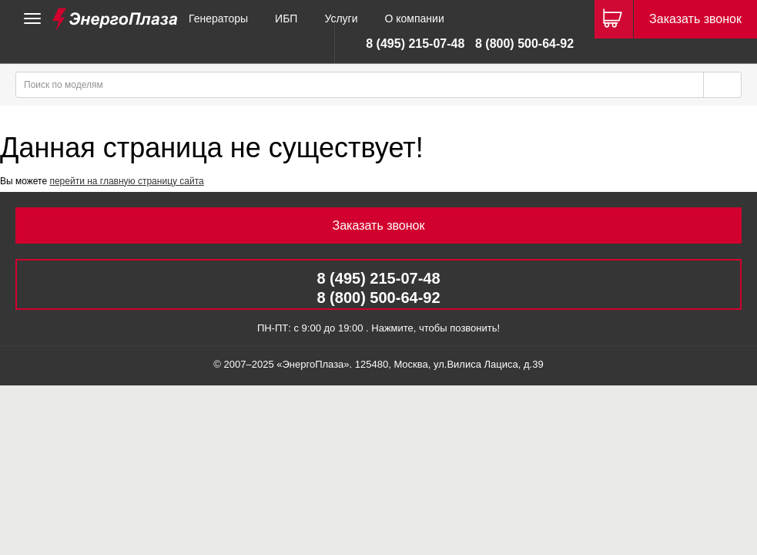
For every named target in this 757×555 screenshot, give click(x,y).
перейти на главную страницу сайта (126, 181)
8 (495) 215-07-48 (415, 43)
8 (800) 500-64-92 (524, 43)
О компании (414, 18)
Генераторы (218, 18)
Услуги (340, 18)
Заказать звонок (695, 18)
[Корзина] (614, 19)
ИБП (286, 18)
